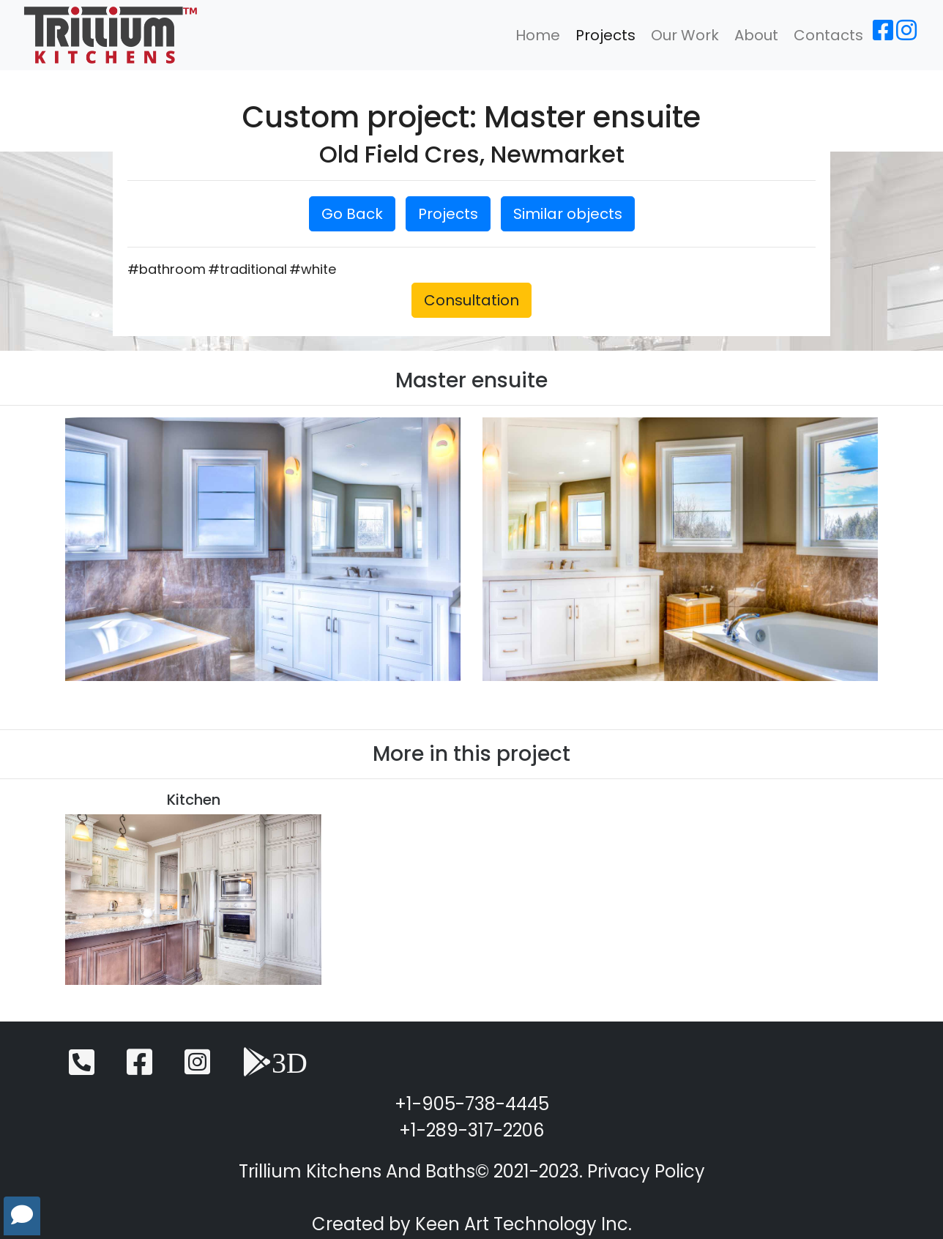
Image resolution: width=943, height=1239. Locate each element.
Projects (605, 35)
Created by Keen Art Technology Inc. (472, 1224)
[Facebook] (883, 34)
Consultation (471, 300)
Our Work (685, 35)
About (756, 35)
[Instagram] (906, 34)
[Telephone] (81, 1068)
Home (537, 35)
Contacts (828, 35)
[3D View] (275, 1068)
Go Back (352, 214)
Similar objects (567, 214)
